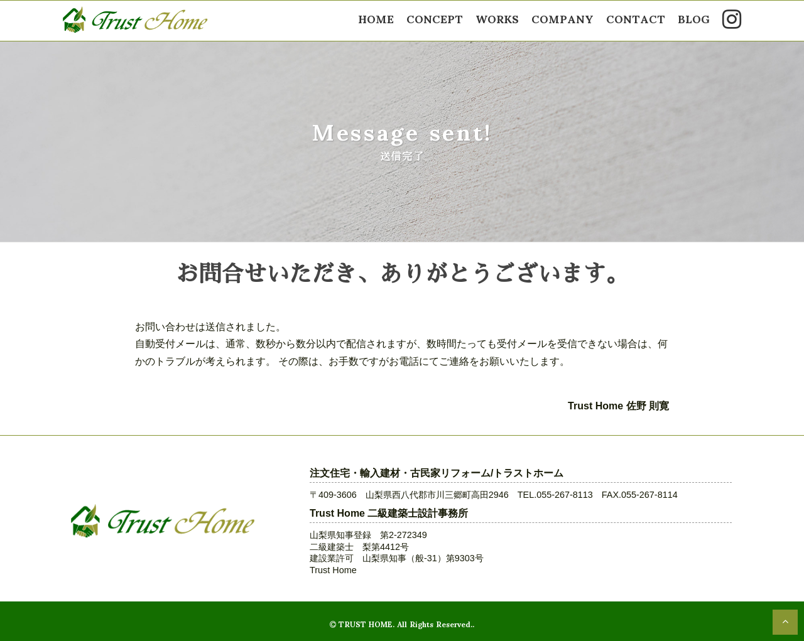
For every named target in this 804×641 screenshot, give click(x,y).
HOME (376, 18)
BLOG (694, 18)
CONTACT (635, 18)
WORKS (497, 18)
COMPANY (562, 18)
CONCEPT (434, 18)
